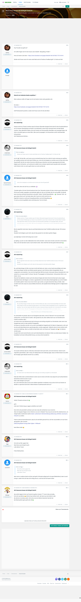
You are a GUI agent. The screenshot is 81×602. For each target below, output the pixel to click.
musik (13, 15)
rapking (39, 13)
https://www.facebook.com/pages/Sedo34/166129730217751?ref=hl (45, 55)
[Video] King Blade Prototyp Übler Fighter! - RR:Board (27, 423)
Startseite (39, 583)
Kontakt (44, 583)
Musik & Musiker (23, 13)
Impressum (64, 583)
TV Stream (35, 2)
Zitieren (66, 115)
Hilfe (48, 583)
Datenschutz (58, 583)
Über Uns (52, 583)
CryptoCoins (27, 2)
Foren (20, 2)
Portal (15, 2)
